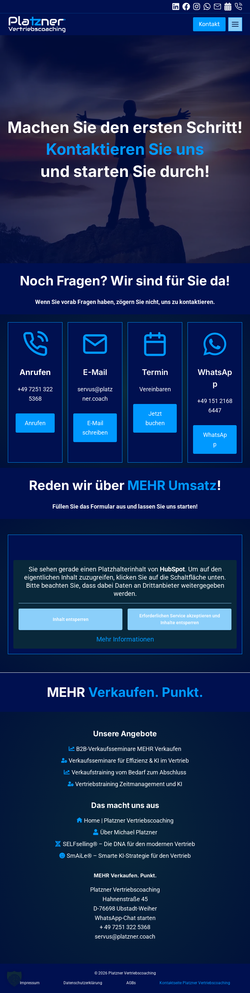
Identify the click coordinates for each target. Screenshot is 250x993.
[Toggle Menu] (235, 24)
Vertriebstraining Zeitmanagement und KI (125, 784)
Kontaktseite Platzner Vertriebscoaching (195, 983)
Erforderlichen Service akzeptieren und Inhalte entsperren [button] (179, 619)
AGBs (131, 983)
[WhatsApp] (215, 392)
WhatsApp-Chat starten (125, 917)
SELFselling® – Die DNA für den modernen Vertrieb (125, 844)
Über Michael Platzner (125, 832)
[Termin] (155, 382)
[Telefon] (35, 382)
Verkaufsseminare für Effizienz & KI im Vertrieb (125, 760)
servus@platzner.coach (125, 936)
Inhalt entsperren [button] (71, 619)
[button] (14, 978)
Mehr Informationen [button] (125, 639)
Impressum (30, 983)
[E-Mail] (95, 387)
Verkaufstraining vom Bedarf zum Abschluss (125, 772)
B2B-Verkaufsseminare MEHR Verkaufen (125, 748)
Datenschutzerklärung (82, 983)
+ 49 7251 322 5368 (125, 927)
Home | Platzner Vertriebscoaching (125, 820)
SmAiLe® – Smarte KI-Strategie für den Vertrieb (125, 855)
